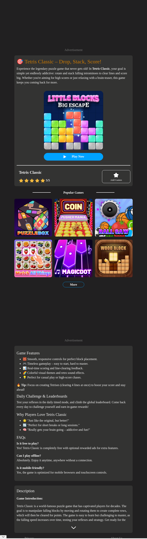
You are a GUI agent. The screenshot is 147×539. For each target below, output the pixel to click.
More (73, 284)
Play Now (75, 156)
